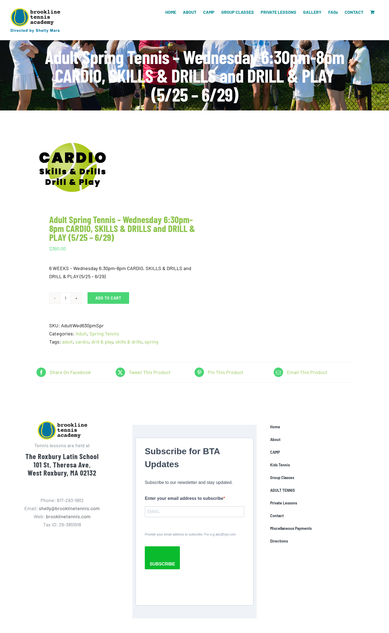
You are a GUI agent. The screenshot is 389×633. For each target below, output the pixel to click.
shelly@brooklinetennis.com (69, 508)
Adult (81, 333)
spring (151, 342)
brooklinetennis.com (68, 516)
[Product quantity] (65, 298)
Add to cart (108, 298)
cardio (82, 342)
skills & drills (128, 342)
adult (67, 342)
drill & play (102, 342)
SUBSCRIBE (162, 564)
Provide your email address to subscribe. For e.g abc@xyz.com (190, 534)
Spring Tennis (104, 333)
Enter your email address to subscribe (184, 498)
